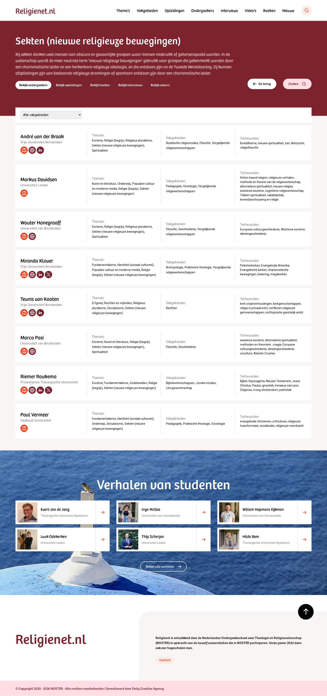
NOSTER (163, 642)
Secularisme (115, 308)
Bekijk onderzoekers (33, 84)
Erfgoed (97, 303)
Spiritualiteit (100, 150)
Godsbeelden (138, 383)
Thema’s (123, 10)
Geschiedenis (187, 229)
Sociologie (190, 186)
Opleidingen (174, 10)
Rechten (171, 308)
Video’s (250, 10)
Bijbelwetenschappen (180, 383)
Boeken (269, 10)
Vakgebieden (147, 10)
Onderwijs (124, 183)
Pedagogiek (174, 186)
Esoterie (97, 140)
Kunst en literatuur (104, 183)
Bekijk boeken (100, 84)
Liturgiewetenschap (179, 388)
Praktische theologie (198, 267)
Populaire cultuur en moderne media (116, 270)
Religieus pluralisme (139, 140)
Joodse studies (206, 383)
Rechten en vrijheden (118, 303)
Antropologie (174, 267)
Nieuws (288, 10)
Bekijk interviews (130, 84)
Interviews (229, 10)
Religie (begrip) (114, 140)
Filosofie (205, 143)
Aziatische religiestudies (182, 143)
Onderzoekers (202, 10)
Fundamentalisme (104, 265)
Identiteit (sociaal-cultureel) (135, 265)
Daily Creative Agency (148, 688)
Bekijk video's (160, 84)
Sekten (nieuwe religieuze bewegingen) (118, 145)
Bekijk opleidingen (69, 84)
